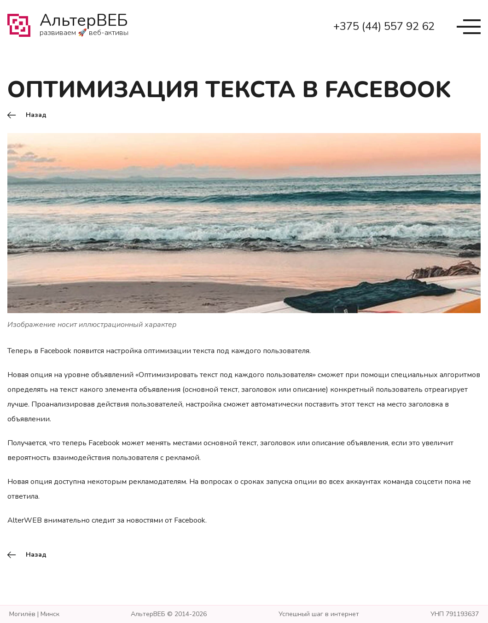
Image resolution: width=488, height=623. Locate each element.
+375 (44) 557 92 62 (384, 26)
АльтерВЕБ (84, 26)
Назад (36, 115)
